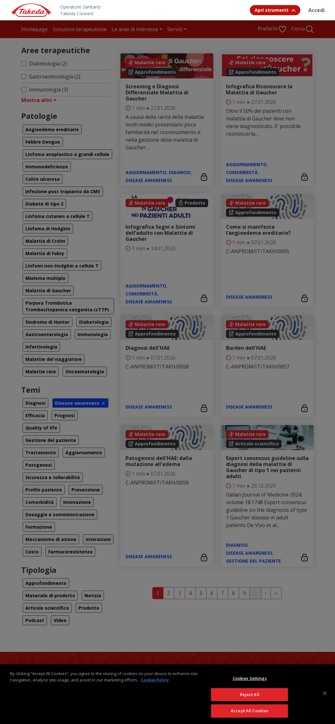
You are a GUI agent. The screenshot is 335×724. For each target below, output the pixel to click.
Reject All (249, 703)
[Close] (325, 702)
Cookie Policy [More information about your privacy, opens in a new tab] (155, 688)
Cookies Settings (250, 687)
